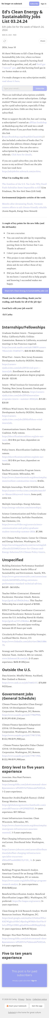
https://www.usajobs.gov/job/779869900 (21, 715)
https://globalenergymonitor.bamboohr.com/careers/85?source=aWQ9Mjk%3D (24, 806)
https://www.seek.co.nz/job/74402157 (20, 682)
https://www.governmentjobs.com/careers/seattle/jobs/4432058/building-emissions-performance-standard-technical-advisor (24, 580)
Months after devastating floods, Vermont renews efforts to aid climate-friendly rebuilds (24, 205)
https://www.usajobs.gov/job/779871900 (21, 756)
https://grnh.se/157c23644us (15, 621)
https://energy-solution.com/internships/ (21, 507)
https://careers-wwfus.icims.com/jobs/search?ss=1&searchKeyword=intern (24, 492)
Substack (12, 1012)
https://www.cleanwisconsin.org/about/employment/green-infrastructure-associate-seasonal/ (24, 829)
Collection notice (40, 999)
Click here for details (21, 154)
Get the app (37, 1006)
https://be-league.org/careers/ (26, 901)
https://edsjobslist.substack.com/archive (21, 171)
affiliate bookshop (38, 122)
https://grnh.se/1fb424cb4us (15, 600)
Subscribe (34, 3)
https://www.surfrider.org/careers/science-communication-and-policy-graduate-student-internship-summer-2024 (22, 528)
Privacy (21, 999)
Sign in (43, 3)
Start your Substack (16, 1005)
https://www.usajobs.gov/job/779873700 (21, 735)
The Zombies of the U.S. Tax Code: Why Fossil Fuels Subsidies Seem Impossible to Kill (24, 185)
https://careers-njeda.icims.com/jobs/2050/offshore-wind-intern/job (22, 419)
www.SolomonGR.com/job (15, 658)
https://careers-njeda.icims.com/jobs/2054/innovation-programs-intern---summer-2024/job (23, 395)
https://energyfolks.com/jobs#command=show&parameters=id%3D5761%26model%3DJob (24, 786)
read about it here (10, 81)
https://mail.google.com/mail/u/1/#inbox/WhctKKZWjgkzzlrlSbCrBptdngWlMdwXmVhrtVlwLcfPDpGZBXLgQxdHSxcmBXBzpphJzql (24, 921)
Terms (28, 999)
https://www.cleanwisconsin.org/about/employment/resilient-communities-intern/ (24, 479)
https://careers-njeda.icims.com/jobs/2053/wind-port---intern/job (21, 368)
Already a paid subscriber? (24, 981)
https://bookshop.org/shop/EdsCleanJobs (22, 137)
